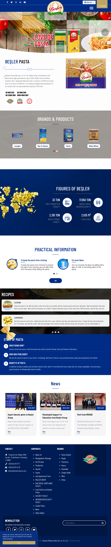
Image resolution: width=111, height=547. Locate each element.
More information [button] (8, 539)
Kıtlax (63, 480)
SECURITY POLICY (41, 496)
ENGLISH (88, 2)
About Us (38, 454)
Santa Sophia (66, 454)
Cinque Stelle (65, 472)
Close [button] (18, 542)
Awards (38, 469)
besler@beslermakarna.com (17, 471)
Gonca (63, 465)
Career (37, 472)
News (37, 509)
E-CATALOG (102, 6)
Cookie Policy (40, 506)
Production (39, 465)
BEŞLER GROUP (40, 480)
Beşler (63, 458)
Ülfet (63, 476)
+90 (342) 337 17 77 (14, 464)
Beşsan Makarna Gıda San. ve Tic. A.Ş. (55, 540)
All (55, 280)
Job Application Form (43, 476)
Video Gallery (39, 513)
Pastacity (64, 462)
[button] (83, 86)
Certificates (39, 462)
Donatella (64, 469)
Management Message (43, 458)
